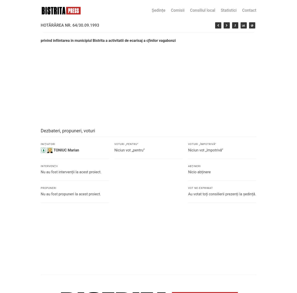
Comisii (177, 10)
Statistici (228, 10)
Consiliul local (202, 10)
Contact (249, 10)
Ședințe (159, 10)
